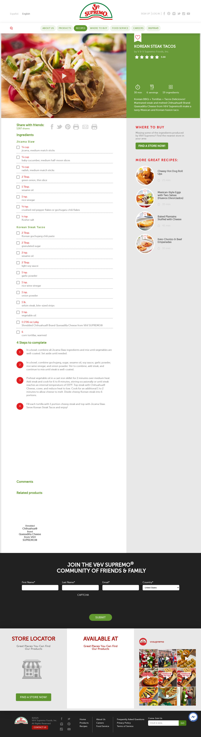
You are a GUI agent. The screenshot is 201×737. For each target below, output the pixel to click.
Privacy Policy (124, 723)
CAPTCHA (83, 595)
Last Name (68, 582)
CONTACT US (40, 727)
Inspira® (153, 28)
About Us (48, 28)
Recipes (80, 28)
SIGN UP (145, 14)
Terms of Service (125, 726)
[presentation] (100, 603)
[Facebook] (164, 14)
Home (83, 719)
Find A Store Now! (151, 145)
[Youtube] (188, 14)
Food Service (120, 28)
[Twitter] (179, 14)
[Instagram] (174, 14)
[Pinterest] (168, 14)
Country (148, 582)
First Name (28, 582)
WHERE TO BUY (98, 28)
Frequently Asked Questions (130, 719)
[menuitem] (14, 14)
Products (65, 28)
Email (106, 582)
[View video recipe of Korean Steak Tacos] (63, 75)
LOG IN (156, 14)
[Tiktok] (184, 14)
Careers (138, 28)
